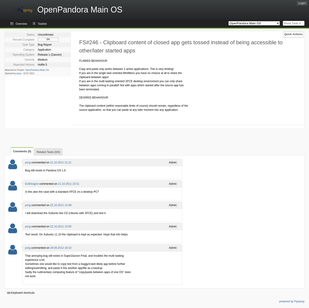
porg (19, 73)
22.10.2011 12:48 (60, 205)
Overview (21, 23)
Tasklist (42, 23)
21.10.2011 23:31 (68, 183)
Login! (302, 3)
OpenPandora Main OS (37, 70)
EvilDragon (31, 183)
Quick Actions (293, 34)
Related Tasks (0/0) (48, 152)
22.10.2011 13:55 (60, 226)
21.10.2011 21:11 (60, 162)
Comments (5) (22, 151)
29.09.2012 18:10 (60, 247)
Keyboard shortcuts (21, 292)
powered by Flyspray (291, 301)
